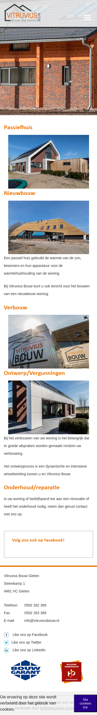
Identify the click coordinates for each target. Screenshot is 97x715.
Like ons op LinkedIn (24, 650)
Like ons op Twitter (22, 642)
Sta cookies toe (85, 703)
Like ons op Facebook (26, 635)
